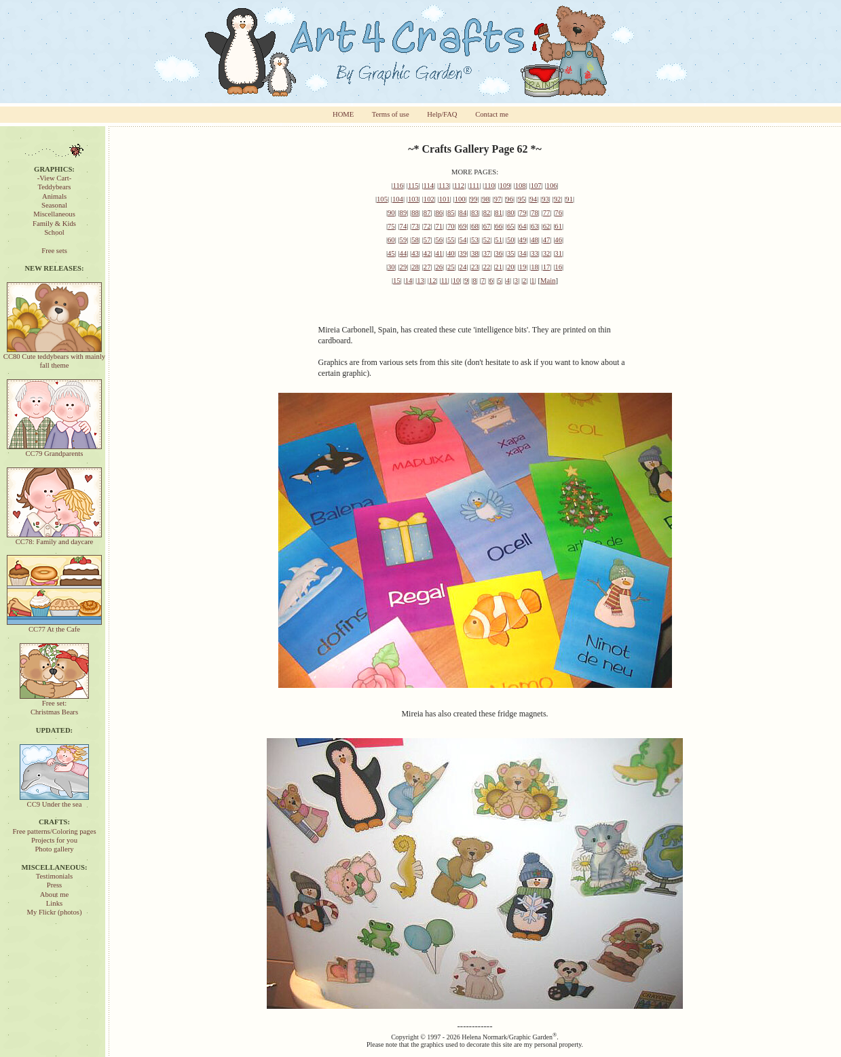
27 (427, 267)
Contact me (491, 114)
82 (487, 212)
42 (427, 253)
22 (487, 267)
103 (413, 199)
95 (521, 199)
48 (534, 240)
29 (403, 267)
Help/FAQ (442, 114)
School (54, 232)
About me (54, 894)
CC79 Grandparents (54, 450)
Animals (54, 196)
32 (546, 253)
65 (511, 226)
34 (523, 253)
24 (463, 267)
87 (427, 212)
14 (409, 280)
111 (474, 185)
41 (439, 253)
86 (439, 212)
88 (415, 212)
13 (420, 280)
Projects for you (54, 840)
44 (403, 253)
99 (474, 199)
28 (415, 267)
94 (534, 199)
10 (456, 280)
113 (443, 185)
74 (403, 226)
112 (459, 185)
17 (546, 267)
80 (511, 212)
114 (429, 185)
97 (498, 199)
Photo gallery (54, 849)
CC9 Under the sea (54, 801)
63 (534, 226)
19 (523, 267)
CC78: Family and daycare (54, 538)
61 (558, 226)
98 (485, 199)
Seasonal (54, 205)
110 (489, 185)
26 (439, 267)
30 (391, 267)
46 (558, 240)
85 (451, 212)
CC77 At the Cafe (54, 626)
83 (475, 212)
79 (523, 212)
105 (382, 199)
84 (463, 212)
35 (511, 253)
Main (548, 280)
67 (487, 226)
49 (523, 240)
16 (558, 267)
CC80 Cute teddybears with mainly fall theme (54, 357)
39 (463, 253)
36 (498, 253)
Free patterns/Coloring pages (54, 831)
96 (509, 199)
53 (475, 240)
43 (415, 253)
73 (415, 226)
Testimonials (54, 876)
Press (54, 885)
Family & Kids (54, 223)
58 (415, 240)
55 (451, 240)
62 (546, 226)
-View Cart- (54, 178)
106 (551, 185)
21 (498, 267)
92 (557, 199)
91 (569, 199)
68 (475, 226)
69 (463, 226)
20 (511, 267)
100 (460, 199)
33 (534, 253)
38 (475, 253)
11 (444, 280)
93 (545, 199)
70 (451, 226)
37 (487, 253)
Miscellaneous (54, 214)
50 (511, 240)
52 (487, 240)
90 (391, 212)
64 (523, 226)
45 (391, 253)
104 (397, 199)
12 (432, 280)
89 (403, 212)
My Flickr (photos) (53, 912)
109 (505, 185)
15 (396, 280)
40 (451, 253)
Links (54, 903)
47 (546, 240)
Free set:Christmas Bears (54, 704)
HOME (343, 114)
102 (429, 199)
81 (498, 212)
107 (536, 185)
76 (558, 212)
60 (391, 240)
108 (520, 185)
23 (475, 267)
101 (444, 199)
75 (391, 226)
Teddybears (54, 187)
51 (498, 240)
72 (427, 226)
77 (546, 212)
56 (439, 240)
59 (403, 240)
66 (498, 226)
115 (413, 185)
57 (427, 240)
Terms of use (390, 114)
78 (534, 212)
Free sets (54, 250)
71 (439, 226)
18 (534, 267)
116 (397, 185)
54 (463, 240)
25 (451, 267)
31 (558, 253)
